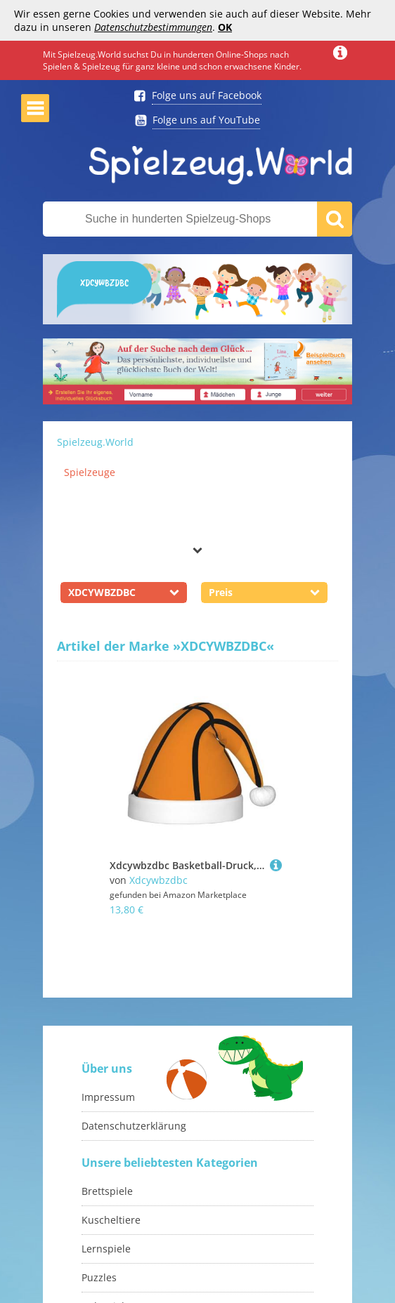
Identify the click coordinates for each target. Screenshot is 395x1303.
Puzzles (99, 1224)
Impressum (108, 1044)
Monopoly (105, 1282)
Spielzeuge (89, 472)
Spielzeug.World (95, 442)
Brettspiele (107, 1138)
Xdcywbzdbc (158, 880)
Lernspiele (106, 1196)
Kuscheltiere (111, 1167)
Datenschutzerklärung (134, 1073)
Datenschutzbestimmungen (153, 27)
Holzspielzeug (114, 1253)
